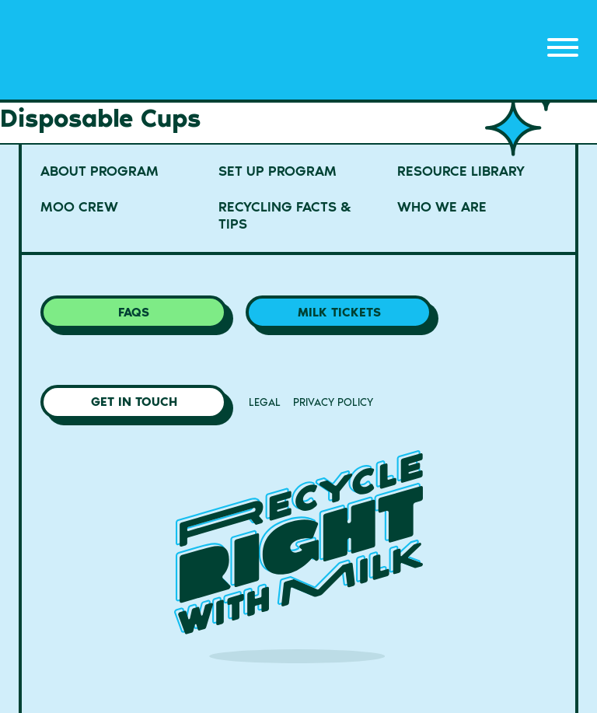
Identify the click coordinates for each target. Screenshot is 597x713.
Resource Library (461, 171)
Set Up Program (277, 171)
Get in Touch (134, 401)
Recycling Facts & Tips (284, 215)
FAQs (133, 312)
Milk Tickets (339, 312)
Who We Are (442, 206)
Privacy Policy (333, 402)
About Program (99, 171)
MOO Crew (79, 206)
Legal (265, 402)
